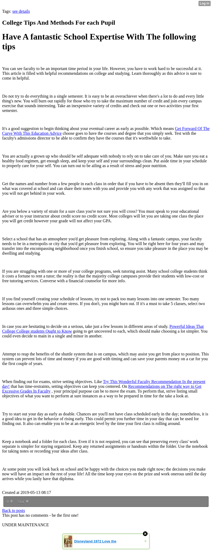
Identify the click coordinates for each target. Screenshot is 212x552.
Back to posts (13, 510)
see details (21, 11)
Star (23, 501)
